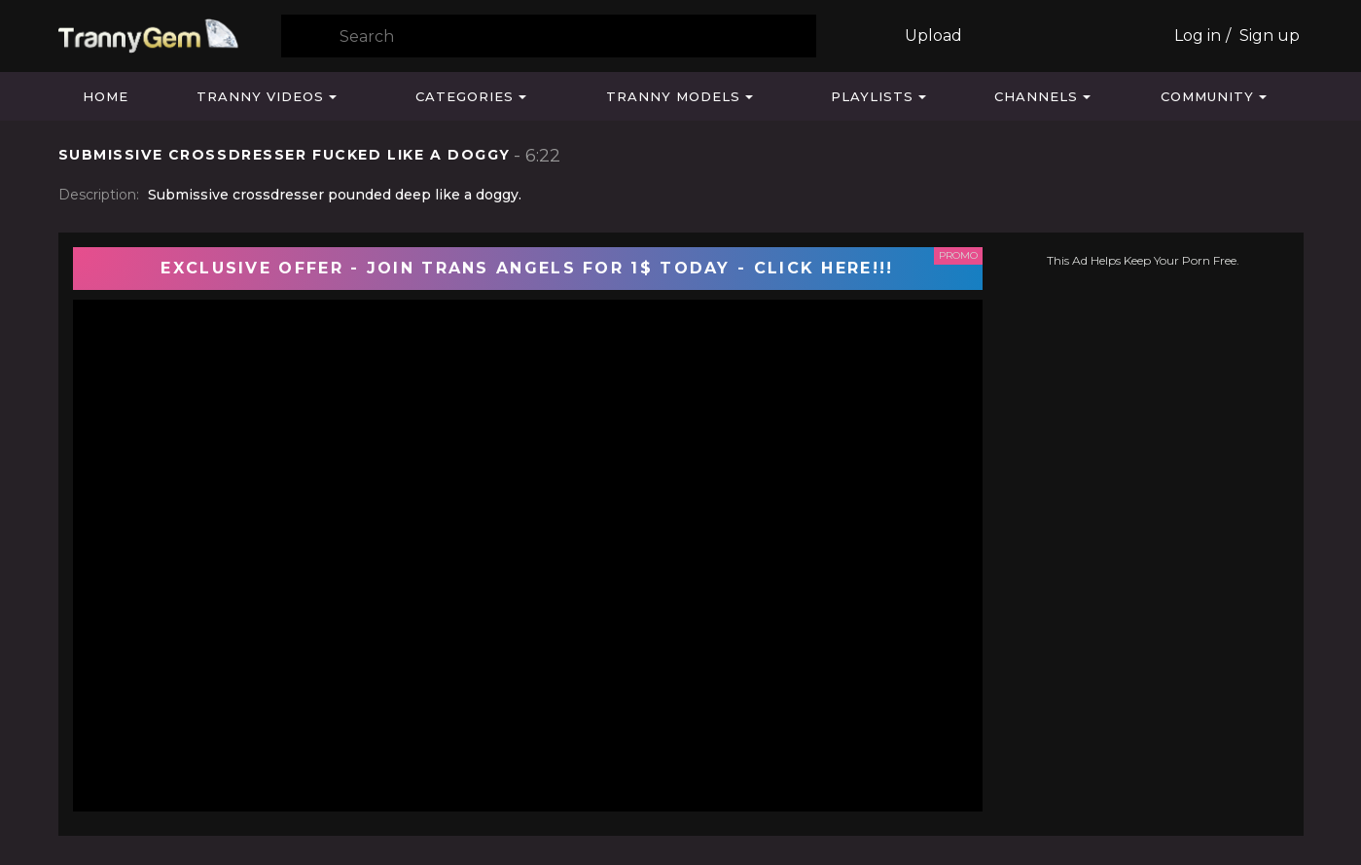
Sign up (1269, 35)
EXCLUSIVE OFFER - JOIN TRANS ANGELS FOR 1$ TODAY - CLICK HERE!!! (527, 268)
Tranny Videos (260, 96)
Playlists (872, 96)
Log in (1197, 35)
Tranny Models (673, 96)
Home (105, 96)
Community (1207, 96)
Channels (1036, 96)
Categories (464, 96)
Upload (933, 35)
